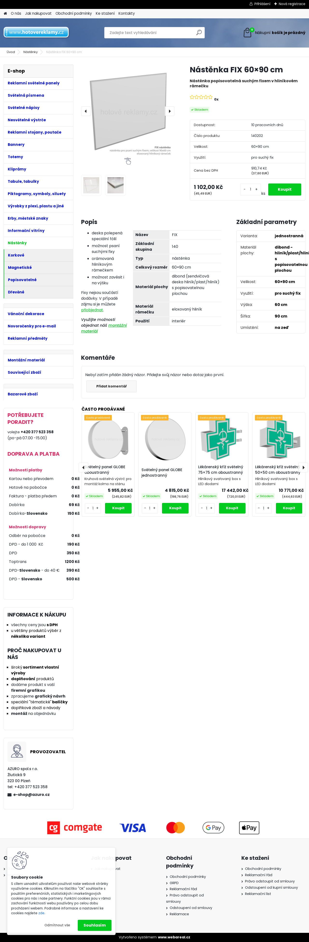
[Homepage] (5, 13)
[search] (199, 34)
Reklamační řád (183, 889)
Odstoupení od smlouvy (191, 907)
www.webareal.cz (174, 937)
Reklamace (179, 914)
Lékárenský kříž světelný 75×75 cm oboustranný (220, 469)
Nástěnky (30, 52)
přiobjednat (92, 310)
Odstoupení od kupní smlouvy (271, 887)
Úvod (11, 52)
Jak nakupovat (38, 13)
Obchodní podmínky (74, 13)
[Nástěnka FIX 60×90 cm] (127, 111)
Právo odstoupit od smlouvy (270, 881)
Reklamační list (258, 893)
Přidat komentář (111, 386)
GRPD (174, 883)
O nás (16, 13)
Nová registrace (292, 3)
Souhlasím (95, 925)
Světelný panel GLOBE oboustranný (104, 469)
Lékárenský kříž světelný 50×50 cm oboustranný (277, 469)
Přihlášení (262, 3)
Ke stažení (105, 13)
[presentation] (86, 111)
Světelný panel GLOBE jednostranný (161, 472)
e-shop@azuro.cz (31, 794)
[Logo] (37, 33)
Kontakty (127, 13)
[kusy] (250, 189)
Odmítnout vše (57, 925)
